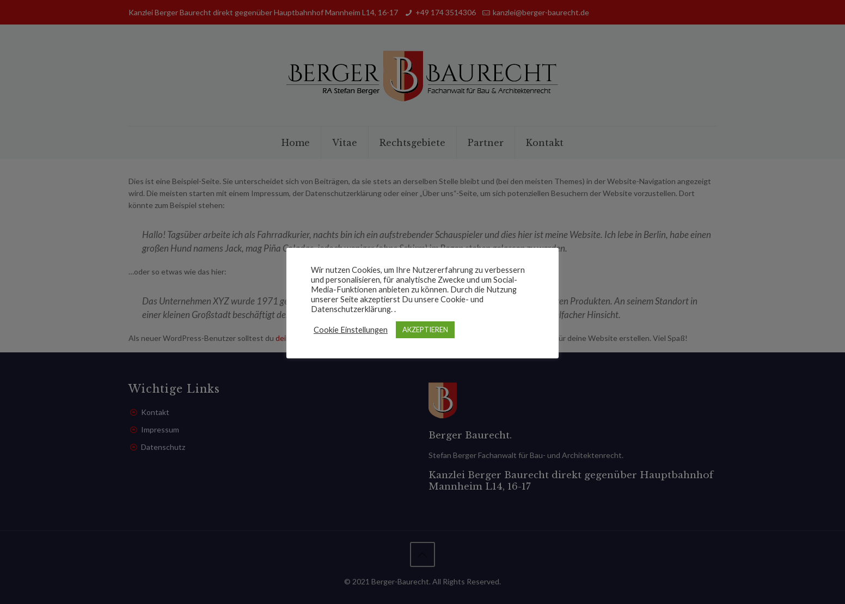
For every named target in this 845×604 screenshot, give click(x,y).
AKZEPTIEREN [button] (425, 329)
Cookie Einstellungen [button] (351, 329)
